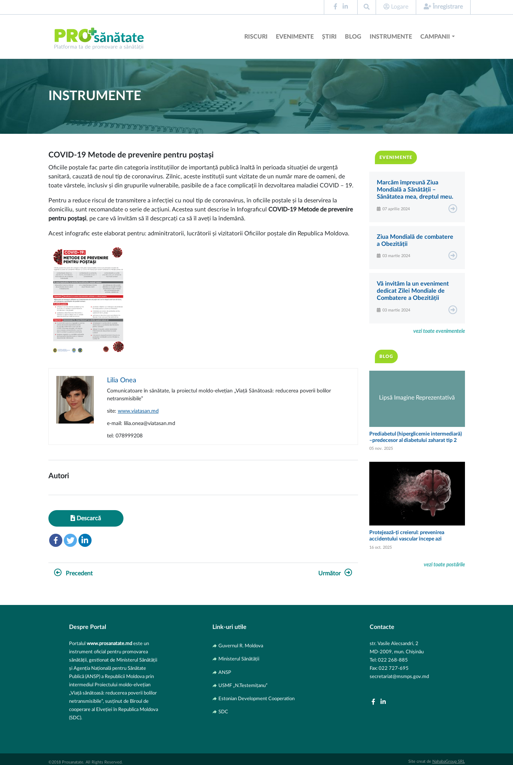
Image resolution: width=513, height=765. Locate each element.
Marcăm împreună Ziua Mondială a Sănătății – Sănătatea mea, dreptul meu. (415, 190)
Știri (329, 37)
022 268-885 (393, 660)
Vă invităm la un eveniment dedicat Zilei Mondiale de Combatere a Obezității (413, 291)
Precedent (73, 573)
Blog (353, 37)
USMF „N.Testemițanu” (243, 685)
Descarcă (86, 518)
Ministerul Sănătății (238, 659)
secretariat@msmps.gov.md (399, 676)
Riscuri (256, 37)
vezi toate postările (444, 564)
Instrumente (391, 37)
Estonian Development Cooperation (256, 698)
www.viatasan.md (138, 411)
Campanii (435, 37)
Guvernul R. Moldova (240, 646)
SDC (223, 712)
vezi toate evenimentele (439, 331)
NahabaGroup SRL (448, 761)
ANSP (224, 672)
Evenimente (295, 37)
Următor (335, 573)
